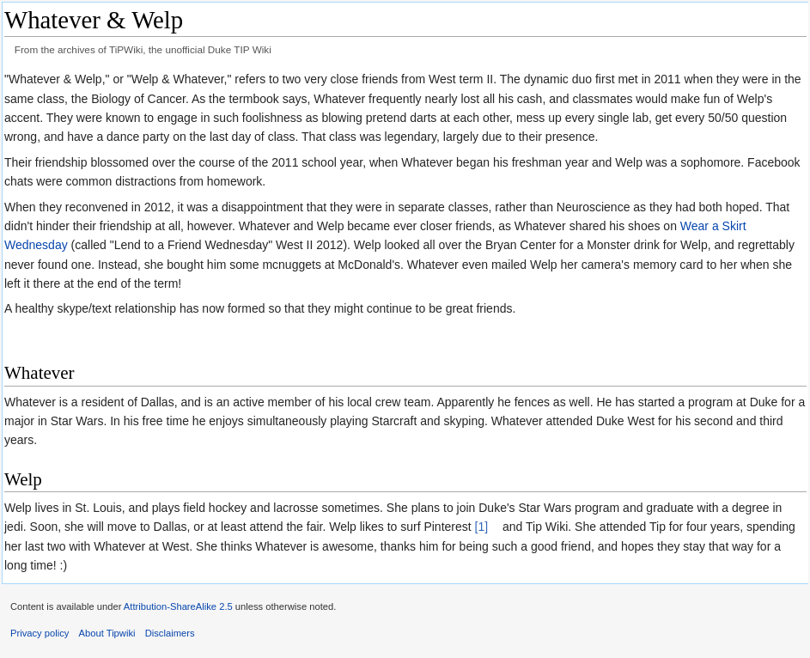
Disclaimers (170, 633)
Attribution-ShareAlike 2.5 (178, 606)
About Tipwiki (107, 633)
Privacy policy (39, 633)
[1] (482, 526)
